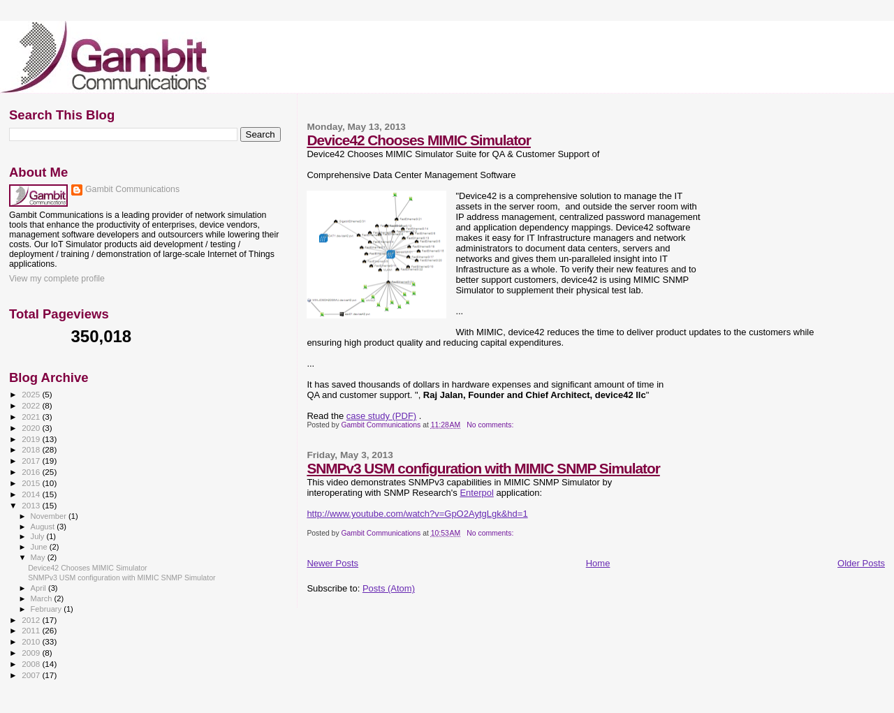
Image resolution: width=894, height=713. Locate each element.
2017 (32, 460)
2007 (32, 674)
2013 (32, 505)
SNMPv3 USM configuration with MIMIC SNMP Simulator (483, 468)
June (40, 547)
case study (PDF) (381, 416)
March (42, 598)
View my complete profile (57, 279)
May (39, 557)
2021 (32, 416)
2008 (32, 663)
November (49, 516)
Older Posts (861, 563)
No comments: (491, 425)
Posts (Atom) (388, 588)
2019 (32, 438)
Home (598, 563)
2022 (32, 405)
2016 (32, 471)
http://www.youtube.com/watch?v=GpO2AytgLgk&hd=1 (417, 513)
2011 (32, 630)
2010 (32, 641)
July (39, 536)
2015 (32, 482)
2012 (32, 619)
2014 (32, 494)
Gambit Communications (132, 189)
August (44, 526)
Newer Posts (332, 563)
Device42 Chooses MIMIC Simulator (419, 140)
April (39, 588)
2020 (32, 427)
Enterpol (476, 492)
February (47, 609)
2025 (32, 394)
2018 (32, 449)
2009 (32, 652)
